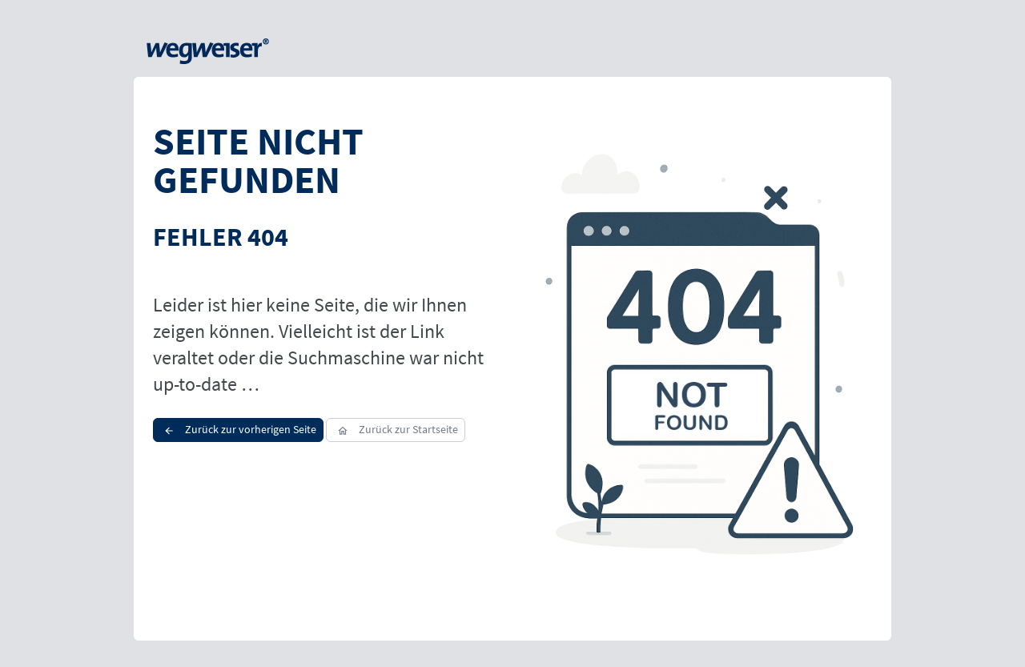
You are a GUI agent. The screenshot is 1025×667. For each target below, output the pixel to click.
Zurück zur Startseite (395, 429)
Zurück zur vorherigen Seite (238, 429)
